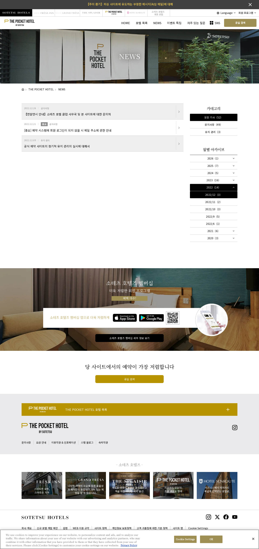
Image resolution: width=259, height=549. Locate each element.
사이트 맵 (178, 528)
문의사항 (26, 442)
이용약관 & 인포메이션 (63, 442)
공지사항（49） (213, 124)
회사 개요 (27, 528)
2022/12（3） (213, 195)
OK (211, 539)
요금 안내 (41, 442)
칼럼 (65, 528)
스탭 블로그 (87, 442)
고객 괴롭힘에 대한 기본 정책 (152, 528)
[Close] (253, 539)
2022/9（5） (213, 216)
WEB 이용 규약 (81, 528)
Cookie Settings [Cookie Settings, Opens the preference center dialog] (185, 539)
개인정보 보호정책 (121, 528)
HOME (125, 23)
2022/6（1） (213, 224)
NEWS (157, 23)
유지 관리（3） (213, 132)
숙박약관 (103, 442)
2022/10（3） (213, 209)
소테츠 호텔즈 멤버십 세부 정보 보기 (129, 338)
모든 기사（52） (213, 117)
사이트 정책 (100, 528)
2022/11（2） (213, 202)
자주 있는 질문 (196, 23)
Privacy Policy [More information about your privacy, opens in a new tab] (129, 545)
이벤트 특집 (174, 23)
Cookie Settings (198, 528)
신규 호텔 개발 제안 (47, 528)
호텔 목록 (141, 23)
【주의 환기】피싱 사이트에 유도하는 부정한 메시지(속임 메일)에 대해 (129, 4)
